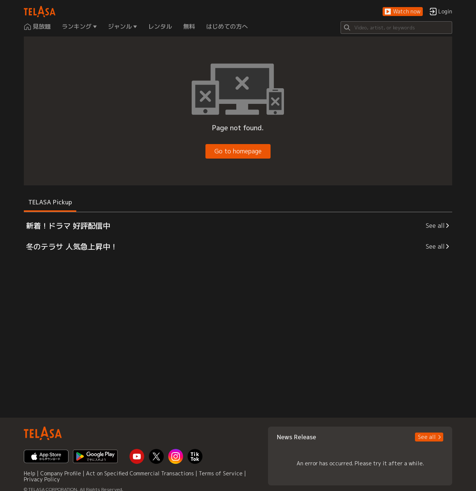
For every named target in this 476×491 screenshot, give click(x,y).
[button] (403, 11)
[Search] (396, 27)
